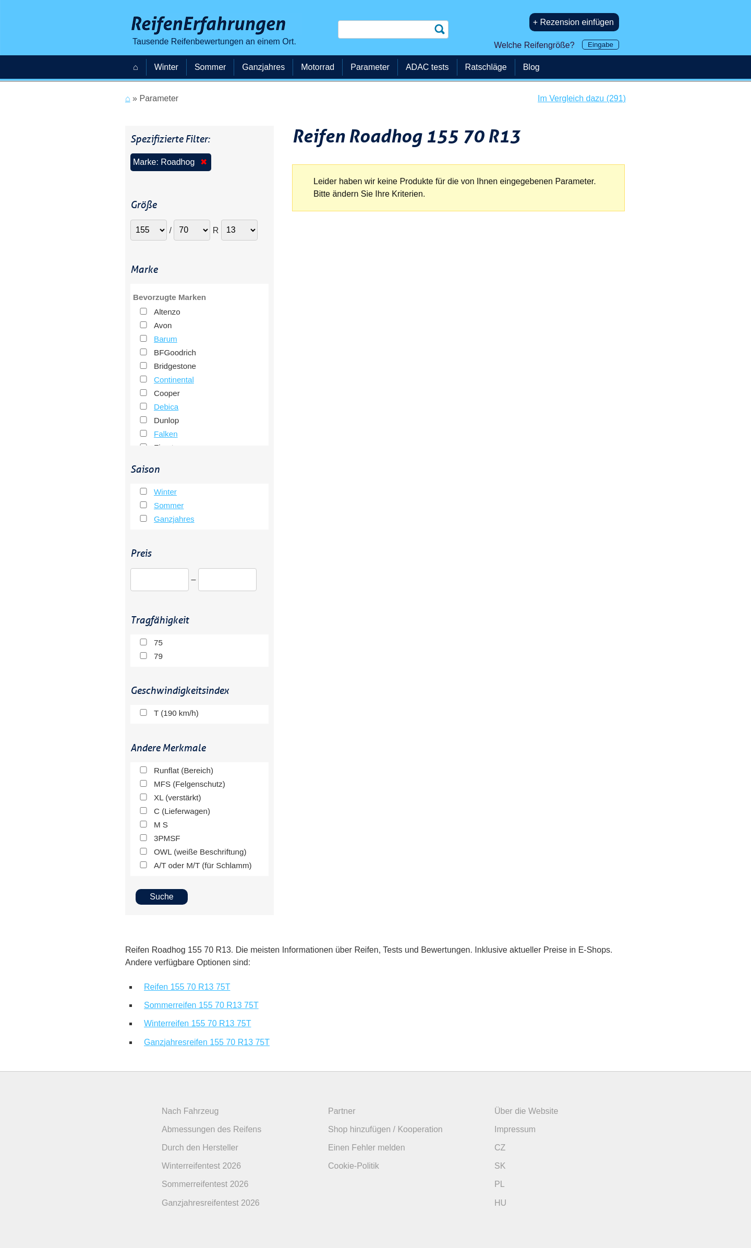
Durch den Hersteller (200, 1147)
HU (500, 1202)
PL (499, 1184)
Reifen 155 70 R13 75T (187, 986)
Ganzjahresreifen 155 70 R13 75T (207, 1042)
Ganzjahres (174, 518)
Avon (163, 325)
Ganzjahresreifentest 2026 (211, 1202)
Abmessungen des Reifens (211, 1129)
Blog (531, 67)
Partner (341, 1111)
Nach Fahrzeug (190, 1111)
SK (499, 1165)
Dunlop (166, 420)
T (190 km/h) (176, 713)
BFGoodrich (175, 352)
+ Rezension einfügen (573, 22)
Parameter (370, 67)
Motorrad (317, 67)
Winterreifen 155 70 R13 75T (197, 1023)
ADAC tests (427, 67)
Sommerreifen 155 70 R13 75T (201, 1005)
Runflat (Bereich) (183, 770)
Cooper (167, 393)
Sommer (169, 505)
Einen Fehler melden (366, 1147)
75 (158, 642)
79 (158, 656)
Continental (174, 379)
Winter (165, 491)
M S (161, 824)
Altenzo (167, 311)
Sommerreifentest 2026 (205, 1184)
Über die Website (526, 1111)
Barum (165, 338)
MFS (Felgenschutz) (189, 783)
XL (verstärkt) (177, 797)
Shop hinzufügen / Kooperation (385, 1129)
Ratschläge (486, 67)
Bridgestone (175, 366)
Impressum (515, 1129)
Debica (166, 406)
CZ (499, 1147)
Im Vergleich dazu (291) (582, 98)
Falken (166, 433)
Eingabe (600, 45)
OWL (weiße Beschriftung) (200, 851)
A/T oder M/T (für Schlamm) (203, 865)
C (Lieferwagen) (182, 811)
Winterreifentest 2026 (201, 1165)
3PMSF (167, 838)
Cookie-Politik (353, 1165)
